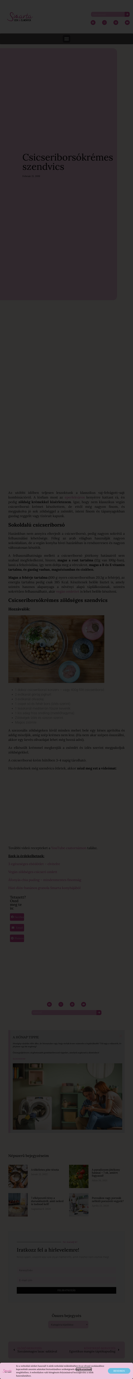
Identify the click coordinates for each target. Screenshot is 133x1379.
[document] (66, 689)
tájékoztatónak (83, 1369)
